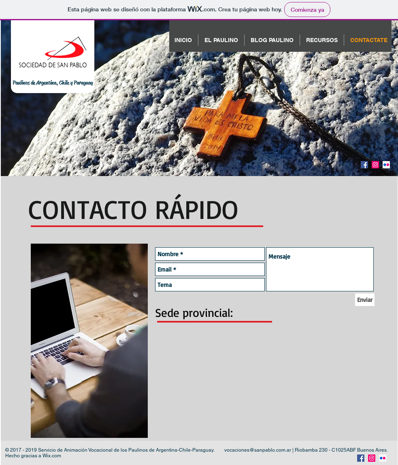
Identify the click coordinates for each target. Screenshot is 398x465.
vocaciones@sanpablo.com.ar (257, 450)
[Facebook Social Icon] (364, 164)
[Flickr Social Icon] (386, 164)
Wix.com (52, 456)
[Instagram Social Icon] (375, 164)
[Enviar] (365, 299)
